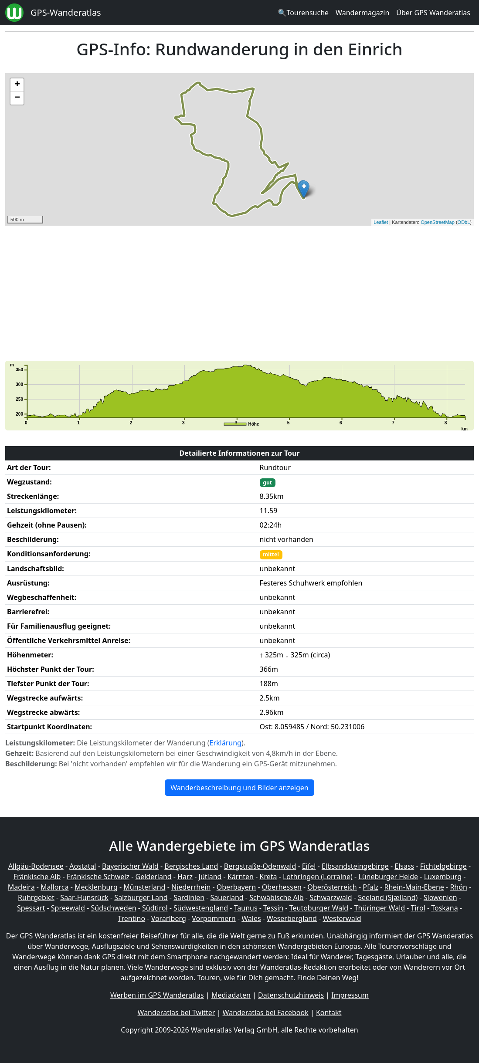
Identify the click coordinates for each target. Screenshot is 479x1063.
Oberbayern (236, 887)
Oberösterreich (332, 887)
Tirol (418, 908)
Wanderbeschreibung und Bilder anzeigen (239, 787)
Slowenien (440, 897)
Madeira (21, 887)
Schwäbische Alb (276, 897)
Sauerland (227, 897)
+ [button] (17, 84)
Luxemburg (443, 876)
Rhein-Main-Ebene (414, 887)
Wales (251, 918)
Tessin (273, 908)
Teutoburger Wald (318, 908)
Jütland (210, 876)
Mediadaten (231, 995)
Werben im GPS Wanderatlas (157, 995)
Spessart (31, 908)
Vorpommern (214, 918)
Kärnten (241, 876)
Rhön (458, 887)
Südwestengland (200, 908)
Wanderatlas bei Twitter (176, 1012)
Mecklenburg (96, 887)
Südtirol (155, 908)
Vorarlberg (168, 918)
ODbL (464, 222)
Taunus (246, 908)
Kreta (268, 876)
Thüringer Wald (379, 908)
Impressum (350, 995)
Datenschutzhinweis (291, 995)
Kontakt (329, 1012)
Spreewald (68, 908)
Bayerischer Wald (130, 866)
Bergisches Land (191, 866)
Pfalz (370, 887)
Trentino (131, 918)
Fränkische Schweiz (98, 876)
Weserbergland (292, 918)
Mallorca (54, 887)
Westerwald (342, 918)
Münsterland (144, 887)
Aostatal (82, 866)
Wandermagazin (362, 12)
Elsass (404, 866)
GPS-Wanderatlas (66, 12)
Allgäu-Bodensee (36, 866)
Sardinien (188, 897)
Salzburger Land (140, 897)
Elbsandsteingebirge (355, 866)
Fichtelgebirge (443, 866)
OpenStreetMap (438, 222)
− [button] (17, 98)
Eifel (309, 866)
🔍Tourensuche (303, 12)
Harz (185, 876)
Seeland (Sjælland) (388, 897)
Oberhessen (282, 887)
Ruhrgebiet (36, 897)
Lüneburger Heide (388, 876)
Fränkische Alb (37, 876)
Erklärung (225, 743)
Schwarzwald (330, 897)
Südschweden (113, 908)
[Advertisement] (239, 293)
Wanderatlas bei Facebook (266, 1012)
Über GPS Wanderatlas (433, 12)
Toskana (444, 908)
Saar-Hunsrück (84, 897)
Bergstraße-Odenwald (260, 866)
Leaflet (381, 222)
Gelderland (154, 876)
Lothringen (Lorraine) (318, 876)
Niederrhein (191, 887)
